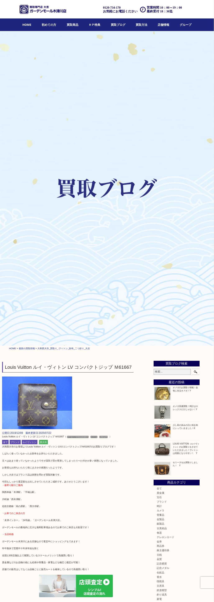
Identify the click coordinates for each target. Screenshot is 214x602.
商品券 (160, 235)
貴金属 (160, 182)
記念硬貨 (162, 253)
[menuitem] (26, 25)
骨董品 (160, 204)
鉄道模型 (162, 279)
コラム (160, 324)
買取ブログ (118, 25)
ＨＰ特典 (94, 25)
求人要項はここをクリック (16, 518)
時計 (159, 195)
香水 (159, 266)
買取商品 (72, 25)
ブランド (15, 131)
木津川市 (162, 335)
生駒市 (160, 366)
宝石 (159, 186)
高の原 (160, 361)
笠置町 (160, 370)
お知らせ (162, 319)
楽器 (159, 297)
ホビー (160, 302)
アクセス (115, 593)
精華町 (160, 352)
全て (5, 131)
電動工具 (162, 293)
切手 (159, 310)
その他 (160, 315)
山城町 (160, 339)
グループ (185, 25)
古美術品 (162, 217)
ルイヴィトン (29, 131)
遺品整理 (103, 593)
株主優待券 (163, 239)
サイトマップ (162, 593)
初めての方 (49, 25)
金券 (159, 231)
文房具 (160, 275)
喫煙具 (160, 271)
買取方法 (141, 25)
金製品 (160, 209)
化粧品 (160, 262)
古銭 (159, 244)
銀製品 (160, 213)
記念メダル (163, 257)
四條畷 (160, 374)
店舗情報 (163, 25)
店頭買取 (66, 593)
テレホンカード (165, 226)
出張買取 (79, 593)
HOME (26, 25)
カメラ (160, 200)
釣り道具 (162, 284)
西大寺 (43, 131)
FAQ (124, 593)
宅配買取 (91, 593)
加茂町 (160, 343)
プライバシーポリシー (141, 593)
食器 (159, 222)
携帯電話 (162, 306)
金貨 (159, 249)
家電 (159, 288)
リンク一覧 (178, 593)
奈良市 (160, 348)
